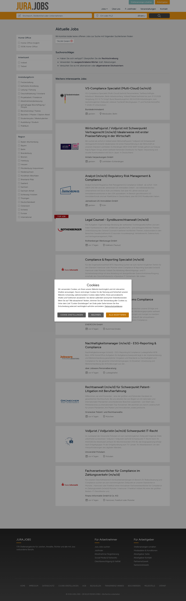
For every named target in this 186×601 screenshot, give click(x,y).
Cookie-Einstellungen (71, 315)
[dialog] (93, 300)
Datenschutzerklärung (113, 306)
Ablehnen (96, 315)
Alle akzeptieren (117, 315)
